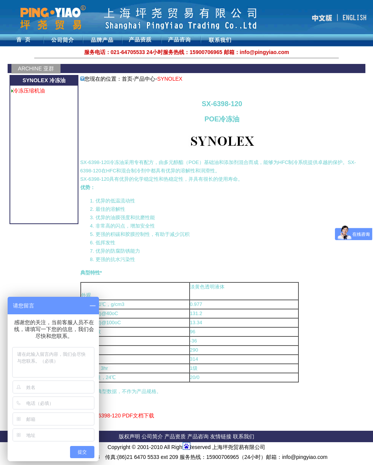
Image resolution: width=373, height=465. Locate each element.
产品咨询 (198, 436)
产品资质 (175, 436)
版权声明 (129, 436)
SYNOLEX (169, 79)
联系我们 (243, 436)
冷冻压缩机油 (29, 91)
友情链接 (221, 436)
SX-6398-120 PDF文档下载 (121, 415)
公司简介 (153, 436)
